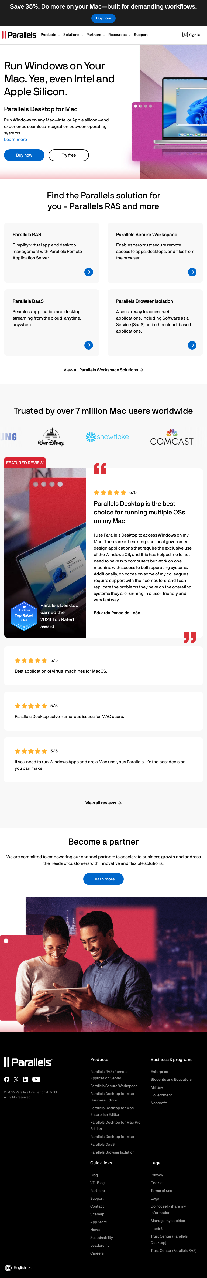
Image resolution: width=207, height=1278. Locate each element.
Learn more (15, 139)
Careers (97, 1253)
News (95, 1230)
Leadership (99, 1246)
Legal (155, 1199)
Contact (97, 1206)
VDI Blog (97, 1183)
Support (97, 1199)
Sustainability (101, 1238)
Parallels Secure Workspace (114, 1086)
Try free (69, 155)
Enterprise (159, 1072)
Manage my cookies (168, 1221)
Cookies (157, 1183)
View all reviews (100, 803)
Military (157, 1087)
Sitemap (97, 1214)
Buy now (24, 155)
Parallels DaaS (102, 1145)
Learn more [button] (103, 879)
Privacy (157, 1175)
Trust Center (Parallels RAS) (173, 1251)
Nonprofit (159, 1103)
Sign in (191, 35)
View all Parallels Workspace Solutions (101, 370)
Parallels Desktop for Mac (112, 1137)
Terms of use (161, 1191)
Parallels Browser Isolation (112, 1152)
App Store (98, 1222)
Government (161, 1095)
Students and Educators (171, 1080)
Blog (94, 1175)
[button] (51, 35)
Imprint (157, 1228)
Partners (97, 1191)
